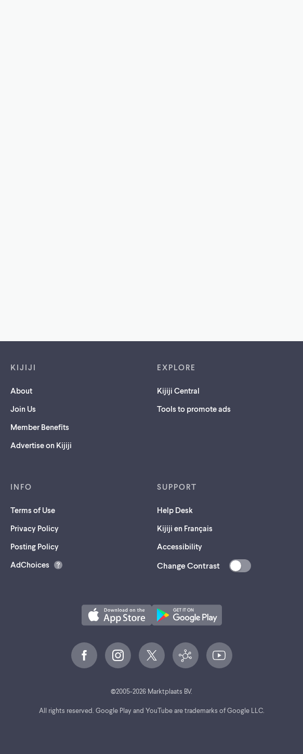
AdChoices (29, 564)
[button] (117, 615)
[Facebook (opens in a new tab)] (84, 655)
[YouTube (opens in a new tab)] (219, 655)
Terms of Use (32, 510)
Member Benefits (39, 427)
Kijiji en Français (185, 528)
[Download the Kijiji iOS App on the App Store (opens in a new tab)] (117, 615)
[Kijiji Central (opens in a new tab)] (186, 655)
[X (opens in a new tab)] (152, 655)
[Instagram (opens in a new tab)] (118, 655)
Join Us (23, 408)
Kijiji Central (178, 390)
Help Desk (175, 510)
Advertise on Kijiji (41, 445)
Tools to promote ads (194, 408)
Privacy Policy (34, 528)
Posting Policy (34, 546)
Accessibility (179, 546)
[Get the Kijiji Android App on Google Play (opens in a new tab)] (187, 615)
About (21, 390)
